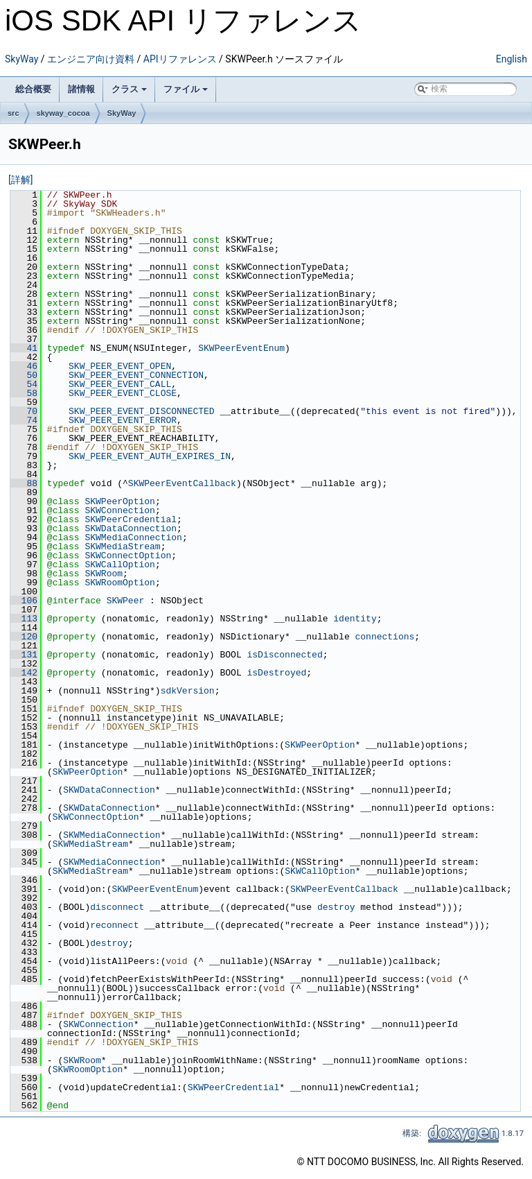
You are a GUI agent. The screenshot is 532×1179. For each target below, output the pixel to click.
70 (23, 411)
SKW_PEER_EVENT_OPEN (120, 366)
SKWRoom (104, 573)
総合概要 (33, 89)
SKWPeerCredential (131, 519)
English (511, 58)
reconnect (114, 925)
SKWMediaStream (122, 546)
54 (23, 384)
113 (23, 618)
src (13, 113)
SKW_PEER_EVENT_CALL (120, 384)
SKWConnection (119, 510)
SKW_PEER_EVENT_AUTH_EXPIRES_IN (150, 456)
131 (23, 654)
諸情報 (81, 89)
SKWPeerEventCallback (182, 483)
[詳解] (20, 179)
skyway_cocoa (63, 113)
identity (354, 618)
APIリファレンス (180, 58)
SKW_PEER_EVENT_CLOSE (123, 393)
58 (23, 393)
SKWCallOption (119, 564)
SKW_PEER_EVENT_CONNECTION (136, 375)
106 (23, 600)
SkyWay (21, 58)
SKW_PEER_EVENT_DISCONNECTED (142, 411)
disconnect (117, 907)
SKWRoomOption (119, 582)
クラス (129, 89)
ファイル (185, 89)
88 (23, 483)
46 (23, 366)
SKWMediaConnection (133, 537)
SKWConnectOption (128, 555)
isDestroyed (276, 672)
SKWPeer (126, 600)
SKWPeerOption (119, 501)
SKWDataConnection (131, 528)
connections (384, 636)
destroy (336, 907)
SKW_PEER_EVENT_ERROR (123, 420)
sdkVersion (188, 691)
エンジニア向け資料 (90, 58)
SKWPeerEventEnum (241, 348)
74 (23, 420)
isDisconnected (284, 654)
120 (23, 636)
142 (23, 672)
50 (23, 375)
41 (23, 348)
